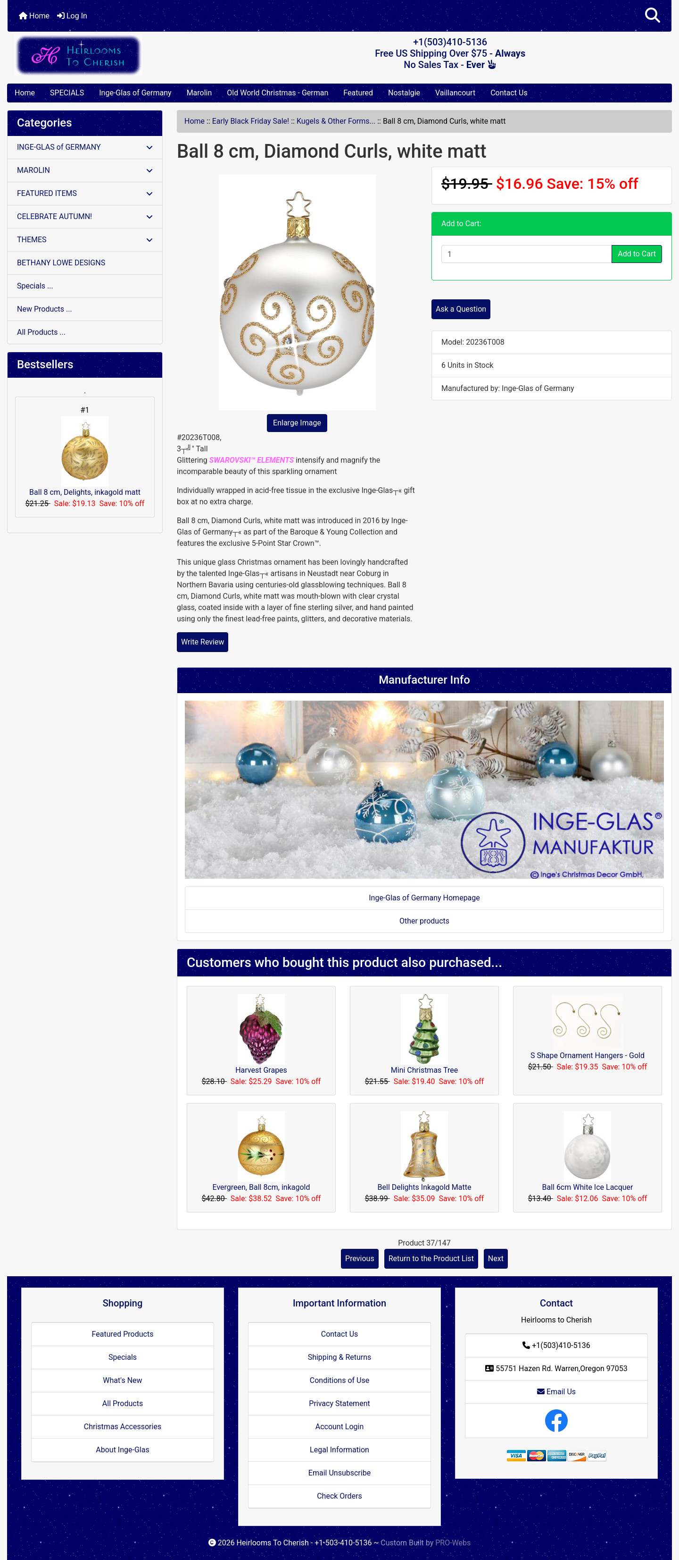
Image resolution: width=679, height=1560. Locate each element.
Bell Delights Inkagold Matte (425, 1187)
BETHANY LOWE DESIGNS (61, 262)
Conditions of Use (339, 1380)
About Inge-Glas (122, 1449)
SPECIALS (67, 92)
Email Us (556, 1391)
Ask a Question (461, 309)
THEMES (85, 239)
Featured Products (123, 1334)
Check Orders (339, 1496)
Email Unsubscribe (339, 1472)
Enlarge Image (297, 422)
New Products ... (44, 309)
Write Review (202, 641)
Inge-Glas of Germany (135, 92)
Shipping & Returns (340, 1357)
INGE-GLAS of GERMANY (85, 147)
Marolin (199, 92)
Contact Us (509, 92)
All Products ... (41, 332)
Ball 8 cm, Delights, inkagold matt (85, 456)
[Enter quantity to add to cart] (526, 254)
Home (34, 15)
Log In (72, 15)
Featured (358, 92)
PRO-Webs (453, 1542)
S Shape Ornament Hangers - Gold (587, 1055)
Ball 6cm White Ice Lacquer (587, 1187)
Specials (122, 1357)
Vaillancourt (455, 92)
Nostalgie (404, 92)
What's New (122, 1380)
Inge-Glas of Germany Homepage (424, 897)
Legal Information (339, 1449)
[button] (652, 16)
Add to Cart (637, 253)
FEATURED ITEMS (85, 193)
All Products (122, 1403)
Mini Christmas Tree (424, 1070)
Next (496, 1258)
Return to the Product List (431, 1258)
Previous (359, 1258)
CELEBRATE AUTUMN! (85, 216)
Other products (424, 920)
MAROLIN (85, 170)
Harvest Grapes (261, 1070)
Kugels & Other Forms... (336, 121)
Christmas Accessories (122, 1426)
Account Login (339, 1426)
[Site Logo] (118, 55)
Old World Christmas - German (277, 92)
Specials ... (35, 285)
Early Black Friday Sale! (250, 121)
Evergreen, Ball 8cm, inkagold (261, 1187)
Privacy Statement (339, 1403)
